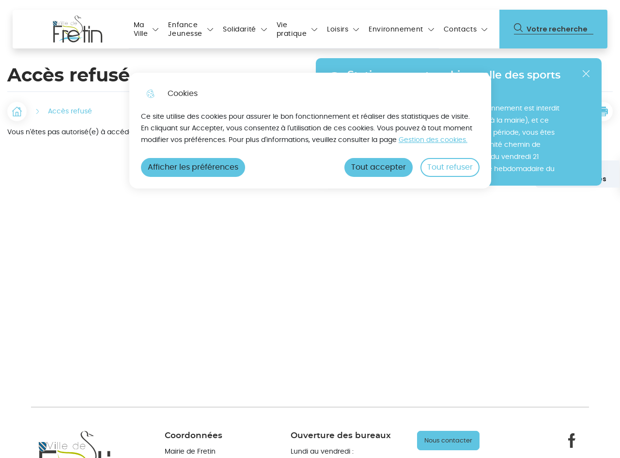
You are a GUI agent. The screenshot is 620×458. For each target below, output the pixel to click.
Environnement (396, 29)
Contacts (460, 29)
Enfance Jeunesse (185, 29)
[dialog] (310, 131)
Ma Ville (141, 29)
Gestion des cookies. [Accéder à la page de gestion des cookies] (433, 139)
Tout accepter (378, 167)
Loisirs (337, 29)
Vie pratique (292, 29)
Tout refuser (450, 167)
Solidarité (239, 29)
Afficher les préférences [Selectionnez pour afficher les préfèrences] (193, 167)
